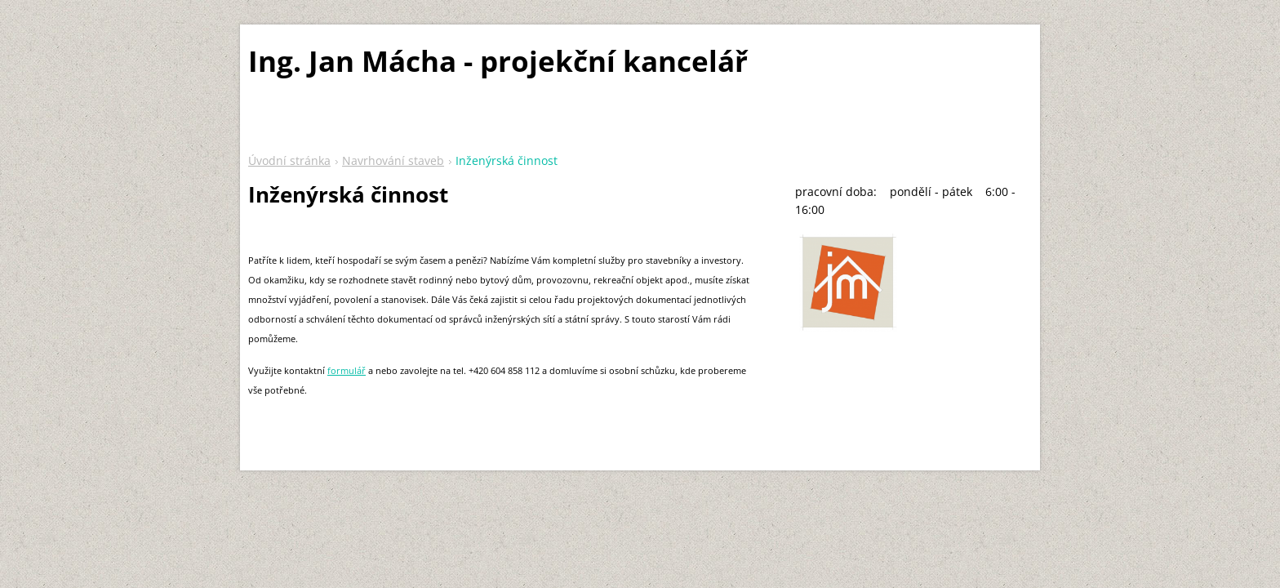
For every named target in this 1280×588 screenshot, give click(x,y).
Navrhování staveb (393, 160)
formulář (346, 370)
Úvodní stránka (289, 160)
